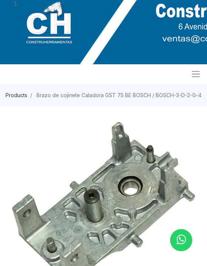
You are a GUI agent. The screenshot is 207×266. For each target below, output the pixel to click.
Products (16, 95)
